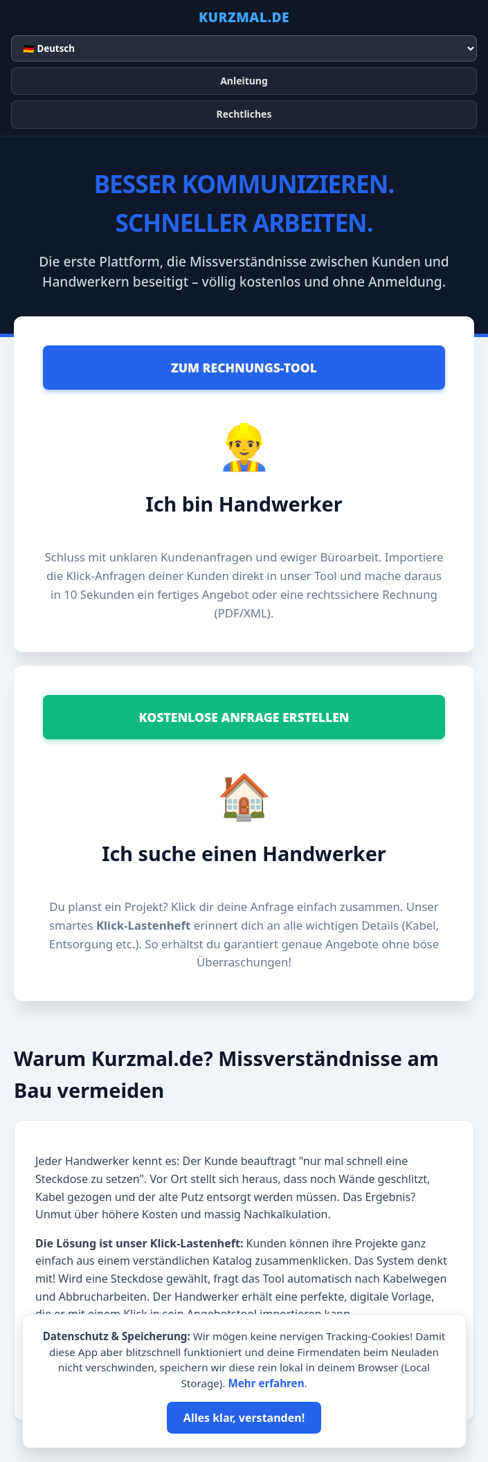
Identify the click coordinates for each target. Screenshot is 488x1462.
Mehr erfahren (266, 1383)
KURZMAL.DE (244, 17)
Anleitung (244, 80)
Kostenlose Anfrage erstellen (243, 717)
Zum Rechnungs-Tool (244, 367)
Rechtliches (243, 113)
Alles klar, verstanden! (244, 1417)
